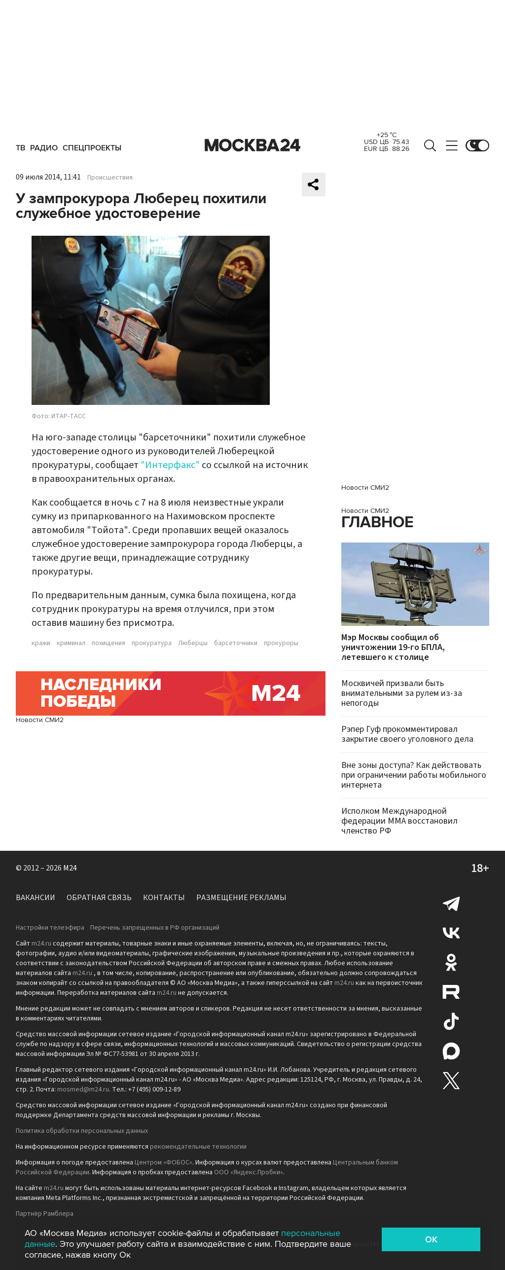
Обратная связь (99, 897)
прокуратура (152, 643)
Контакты (164, 897)
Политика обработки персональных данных (82, 1131)
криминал (71, 643)
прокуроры (281, 643)
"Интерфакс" (170, 465)
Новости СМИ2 (40, 720)
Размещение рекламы (241, 897)
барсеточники (235, 643)
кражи (41, 643)
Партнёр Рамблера (44, 1214)
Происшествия (110, 177)
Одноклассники (451, 962)
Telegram (451, 903)
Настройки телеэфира (50, 928)
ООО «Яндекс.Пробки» (248, 1172)
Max (451, 1051)
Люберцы (193, 643)
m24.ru (41, 943)
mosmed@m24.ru (83, 1089)
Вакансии (35, 897)
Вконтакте (451, 933)
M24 (70, 868)
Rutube (451, 992)
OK (431, 1239)
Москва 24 (252, 145)
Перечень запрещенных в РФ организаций (154, 928)
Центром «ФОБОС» (163, 1162)
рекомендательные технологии (198, 1147)
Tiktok (451, 1021)
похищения (108, 643)
